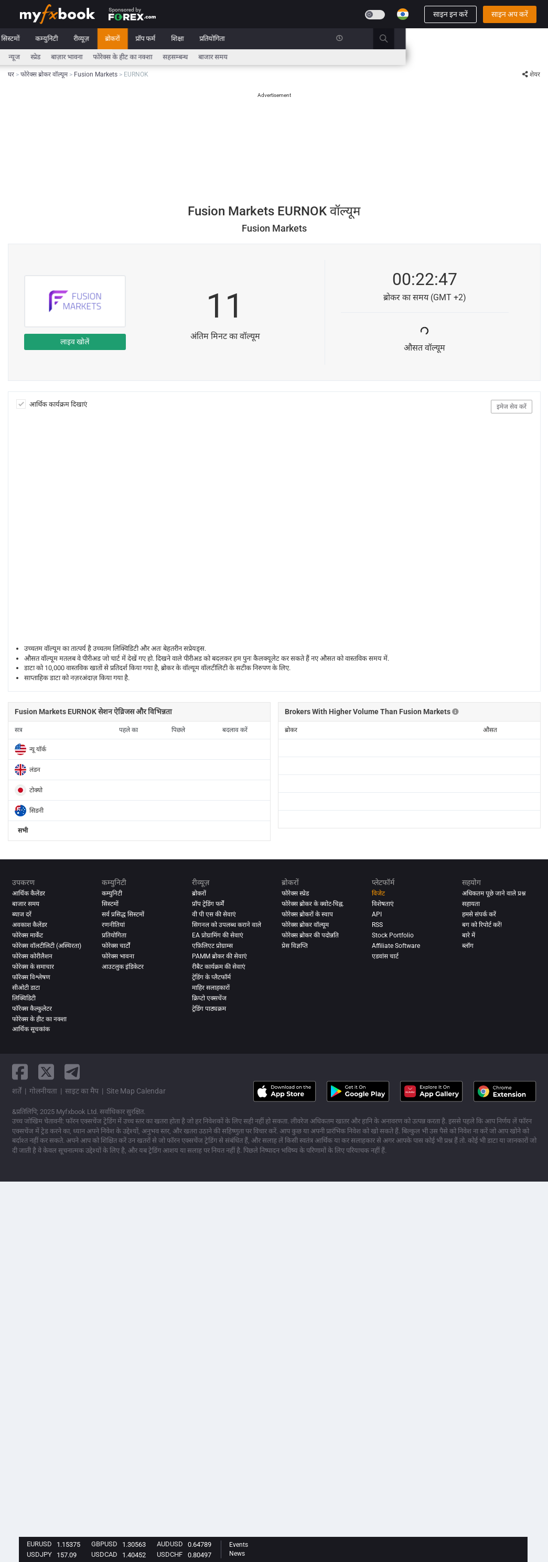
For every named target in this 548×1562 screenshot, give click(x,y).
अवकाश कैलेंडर (29, 925)
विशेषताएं (383, 904)
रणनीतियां (113, 925)
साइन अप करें (509, 14)
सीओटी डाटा (26, 987)
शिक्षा (320, 38)
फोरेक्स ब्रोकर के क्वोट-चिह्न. (313, 904)
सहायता (471, 904)
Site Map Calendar (136, 1091)
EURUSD (39, 1544)
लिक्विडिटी (24, 998)
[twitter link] (46, 1072)
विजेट (378, 893)
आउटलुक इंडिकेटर (123, 966)
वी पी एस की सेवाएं (214, 914)
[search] (532, 38)
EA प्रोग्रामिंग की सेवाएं (217, 935)
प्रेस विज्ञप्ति (295, 945)
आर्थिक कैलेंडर (38, 57)
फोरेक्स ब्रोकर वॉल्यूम (305, 925)
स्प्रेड (178, 57)
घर (23, 38)
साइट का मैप (82, 1091)
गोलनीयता (43, 1091)
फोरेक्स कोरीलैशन (32, 956)
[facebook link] (20, 1072)
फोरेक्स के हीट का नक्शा (265, 57)
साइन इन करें (450, 14)
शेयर (531, 74)
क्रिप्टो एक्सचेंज (209, 998)
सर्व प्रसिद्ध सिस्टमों (123, 914)
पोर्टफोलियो (56, 38)
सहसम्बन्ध (317, 57)
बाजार (120, 38)
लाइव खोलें (74, 341)
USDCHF (169, 1554)
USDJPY (39, 1554)
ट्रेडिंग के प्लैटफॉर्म (211, 977)
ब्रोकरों (255, 38)
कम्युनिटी (189, 38)
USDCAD (104, 1554)
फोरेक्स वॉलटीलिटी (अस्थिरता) (46, 945)
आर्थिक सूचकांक (31, 1029)
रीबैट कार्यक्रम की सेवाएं (218, 966)
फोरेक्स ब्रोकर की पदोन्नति (310, 935)
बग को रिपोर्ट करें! (482, 925)
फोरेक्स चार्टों (116, 945)
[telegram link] (72, 1072)
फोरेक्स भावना (118, 956)
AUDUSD (170, 1544)
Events (238, 1544)
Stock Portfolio (393, 935)
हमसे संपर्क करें (479, 914)
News (237, 1553)
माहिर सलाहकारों (211, 987)
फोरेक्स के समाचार (33, 966)
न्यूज (92, 38)
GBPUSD (104, 1544)
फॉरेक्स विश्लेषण (31, 977)
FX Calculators (119, 57)
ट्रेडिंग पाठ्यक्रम (209, 1008)
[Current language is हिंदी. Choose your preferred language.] (403, 14)
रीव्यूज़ (224, 38)
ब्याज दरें (76, 57)
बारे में (468, 935)
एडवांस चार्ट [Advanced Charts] (385, 956)
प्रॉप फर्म (288, 38)
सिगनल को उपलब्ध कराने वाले (226, 925)
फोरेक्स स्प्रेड (295, 893)
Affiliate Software (396, 945)
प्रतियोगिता (354, 38)
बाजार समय (355, 57)
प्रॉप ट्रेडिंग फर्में (208, 904)
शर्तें (17, 1091)
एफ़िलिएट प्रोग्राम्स (212, 945)
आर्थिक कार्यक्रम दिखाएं (58, 404)
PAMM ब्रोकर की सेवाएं (219, 956)
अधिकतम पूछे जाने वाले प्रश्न (493, 893)
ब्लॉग (468, 945)
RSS (377, 925)
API (377, 914)
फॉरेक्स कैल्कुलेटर (32, 1008)
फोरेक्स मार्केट (27, 935)
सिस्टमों (153, 38)
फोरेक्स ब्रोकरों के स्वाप (307, 914)
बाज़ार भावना (209, 57)
